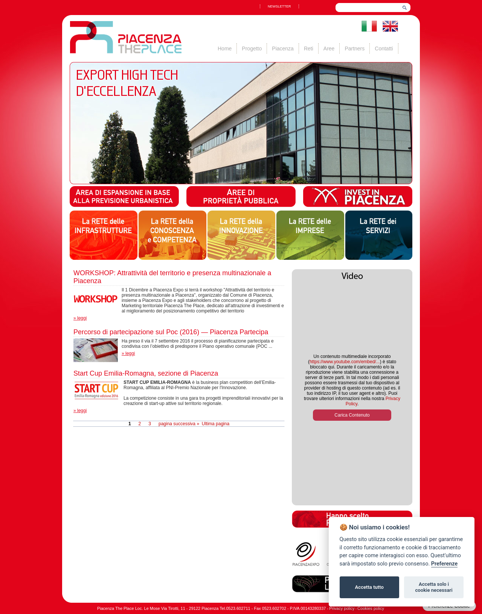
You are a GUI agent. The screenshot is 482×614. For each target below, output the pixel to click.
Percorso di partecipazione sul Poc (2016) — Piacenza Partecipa (170, 332)
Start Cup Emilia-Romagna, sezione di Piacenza (145, 373)
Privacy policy (341, 608)
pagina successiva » (179, 423)
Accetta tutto (369, 587)
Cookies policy (370, 608)
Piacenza (283, 48)
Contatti (384, 48)
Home (225, 48)
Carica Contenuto (351, 415)
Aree (329, 48)
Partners (355, 48)
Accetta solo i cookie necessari (433, 587)
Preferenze (444, 564)
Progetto (252, 48)
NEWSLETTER (279, 6)
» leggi (80, 318)
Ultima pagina (215, 423)
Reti (308, 48)
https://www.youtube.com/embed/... (345, 361)
